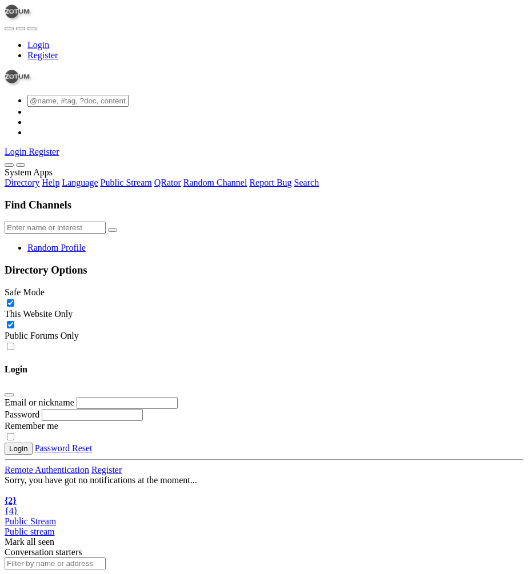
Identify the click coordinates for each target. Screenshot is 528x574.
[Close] (20, 165)
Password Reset (64, 448)
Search (306, 182)
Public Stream (126, 182)
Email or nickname (41, 402)
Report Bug (270, 182)
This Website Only (39, 314)
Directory (22, 182)
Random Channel (215, 182)
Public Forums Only (42, 335)
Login (38, 45)
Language (80, 182)
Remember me (31, 426)
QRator (167, 182)
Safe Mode (25, 292)
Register (42, 55)
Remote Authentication (47, 470)
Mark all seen (29, 542)
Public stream (30, 531)
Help (50, 182)
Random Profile (56, 247)
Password (22, 414)
